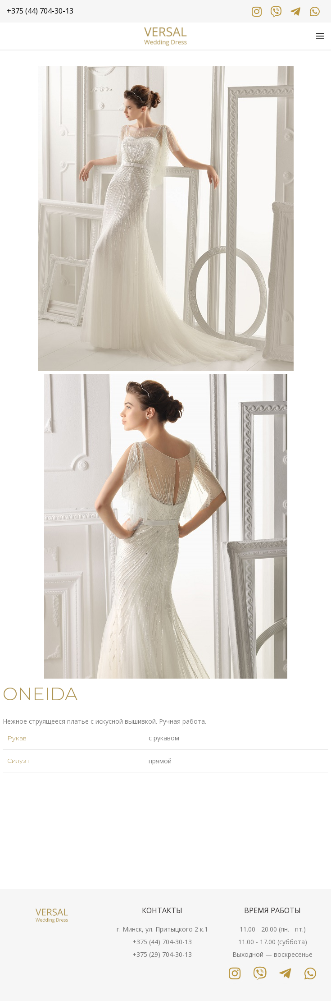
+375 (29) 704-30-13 (162, 954)
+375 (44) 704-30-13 (162, 941)
